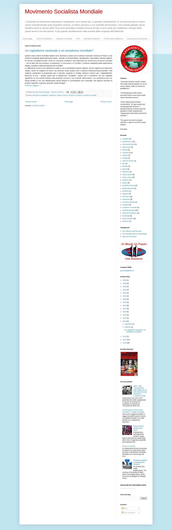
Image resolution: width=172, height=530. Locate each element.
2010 (125, 343)
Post (124, 508)
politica (124, 183)
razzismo (125, 191)
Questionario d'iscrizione (137, 39)
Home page (27, 39)
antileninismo (127, 142)
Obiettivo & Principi (64, 39)
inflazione (125, 172)
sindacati (125, 205)
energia (125, 158)
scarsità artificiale (128, 202)
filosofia (125, 166)
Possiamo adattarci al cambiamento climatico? (140, 462)
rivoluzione (126, 199)
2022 (125, 293)
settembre (128, 324)
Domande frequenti (92, 39)
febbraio (128, 327)
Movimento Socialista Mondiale (64, 11)
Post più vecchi (106, 102)
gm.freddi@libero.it (127, 271)
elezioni (59, 95)
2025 (125, 283)
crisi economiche (128, 144)
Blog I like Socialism (129, 237)
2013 (125, 321)
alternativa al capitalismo (40, 95)
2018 (125, 305)
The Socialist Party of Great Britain (134, 234)
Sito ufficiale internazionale (131, 231)
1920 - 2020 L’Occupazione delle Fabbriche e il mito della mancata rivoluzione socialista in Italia (140, 391)
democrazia (126, 147)
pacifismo (125, 180)
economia (125, 153)
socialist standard (128, 210)
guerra (124, 169)
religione (125, 194)
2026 (125, 280)
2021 (125, 296)
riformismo (71, 95)
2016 (125, 312)
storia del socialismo (129, 213)
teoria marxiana (127, 218)
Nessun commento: (57, 92)
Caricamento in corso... (128, 488)
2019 (125, 302)
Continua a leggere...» (33, 85)
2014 (125, 318)
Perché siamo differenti (113, 39)
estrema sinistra (128, 161)
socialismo (79, 95)
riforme (65, 95)
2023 (125, 290)
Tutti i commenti (128, 513)
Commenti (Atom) (38, 106)
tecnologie (126, 216)
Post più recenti (31, 102)
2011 (125, 340)
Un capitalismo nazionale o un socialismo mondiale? (59, 50)
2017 (125, 309)
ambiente (125, 139)
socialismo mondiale (89, 95)
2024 (125, 286)
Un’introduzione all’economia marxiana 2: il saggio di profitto (133, 411)
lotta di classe (127, 175)
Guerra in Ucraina (128, 446)
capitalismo (52, 95)
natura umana (127, 177)
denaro (124, 150)
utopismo (125, 221)
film (123, 163)
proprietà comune (128, 185)
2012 (125, 336)
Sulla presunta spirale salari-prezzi (138, 428)
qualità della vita (128, 188)
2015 (125, 315)
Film (78, 39)
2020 (125, 299)
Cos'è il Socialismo (44, 39)
